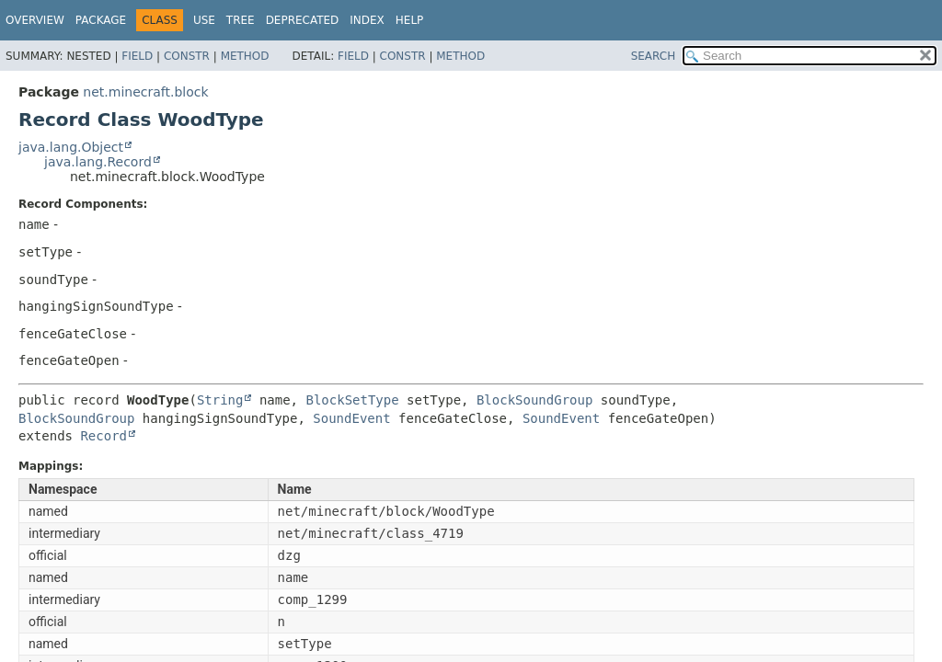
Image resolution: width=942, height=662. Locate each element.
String (220, 400)
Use (204, 20)
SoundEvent (351, 418)
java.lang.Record (98, 161)
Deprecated (302, 20)
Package (100, 20)
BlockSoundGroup (534, 400)
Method (245, 56)
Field (137, 56)
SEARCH (653, 56)
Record (103, 435)
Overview (35, 20)
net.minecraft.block (145, 92)
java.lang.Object (70, 147)
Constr (187, 56)
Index (367, 20)
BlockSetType (351, 400)
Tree (240, 20)
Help (410, 20)
